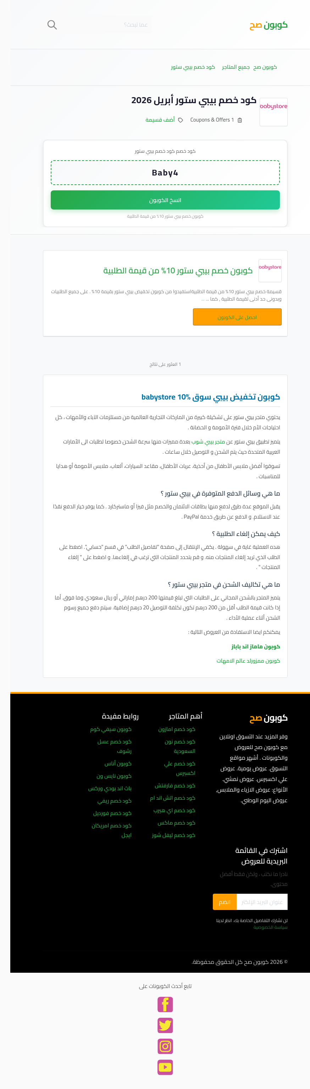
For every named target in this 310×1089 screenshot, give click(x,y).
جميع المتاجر (225, 67)
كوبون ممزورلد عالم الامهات (238, 660)
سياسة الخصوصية (260, 927)
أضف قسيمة (150, 120)
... (192, 298)
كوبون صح (255, 67)
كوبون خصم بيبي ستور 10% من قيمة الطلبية (168, 270)
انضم (214, 902)
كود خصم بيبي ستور (183, 67)
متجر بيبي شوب (198, 441)
